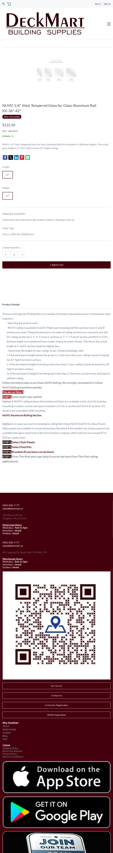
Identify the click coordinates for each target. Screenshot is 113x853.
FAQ (4, 721)
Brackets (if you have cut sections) (33, 434)
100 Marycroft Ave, (13, 497)
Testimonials (9, 711)
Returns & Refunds (12, 733)
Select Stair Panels (23, 424)
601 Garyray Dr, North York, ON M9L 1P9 (24, 534)
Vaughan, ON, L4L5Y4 (14, 500)
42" (7, 178)
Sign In (98, 4)
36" (7, 157)
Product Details (11, 286)
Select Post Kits (22, 429)
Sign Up (107, 4)
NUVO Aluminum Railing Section (22, 397)
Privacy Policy (9, 735)
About (5, 708)
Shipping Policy (10, 730)
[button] (56, 668)
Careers (6, 714)
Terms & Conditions (12, 738)
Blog (4, 718)
